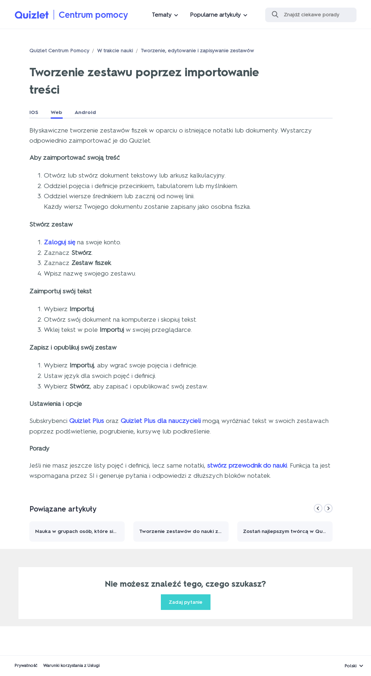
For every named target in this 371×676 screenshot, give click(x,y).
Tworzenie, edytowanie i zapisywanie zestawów (197, 51)
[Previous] (318, 508)
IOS (33, 112)
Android (85, 112)
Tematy (161, 14)
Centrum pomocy (93, 14)
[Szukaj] (311, 15)
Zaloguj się (59, 242)
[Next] (328, 508)
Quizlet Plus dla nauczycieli (161, 421)
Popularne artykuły (215, 14)
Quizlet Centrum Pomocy (59, 51)
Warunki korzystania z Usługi (71, 665)
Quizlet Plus (86, 421)
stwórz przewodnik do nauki (247, 465)
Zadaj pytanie (186, 602)
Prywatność (25, 665)
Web (56, 112)
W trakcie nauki (115, 51)
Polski (351, 665)
